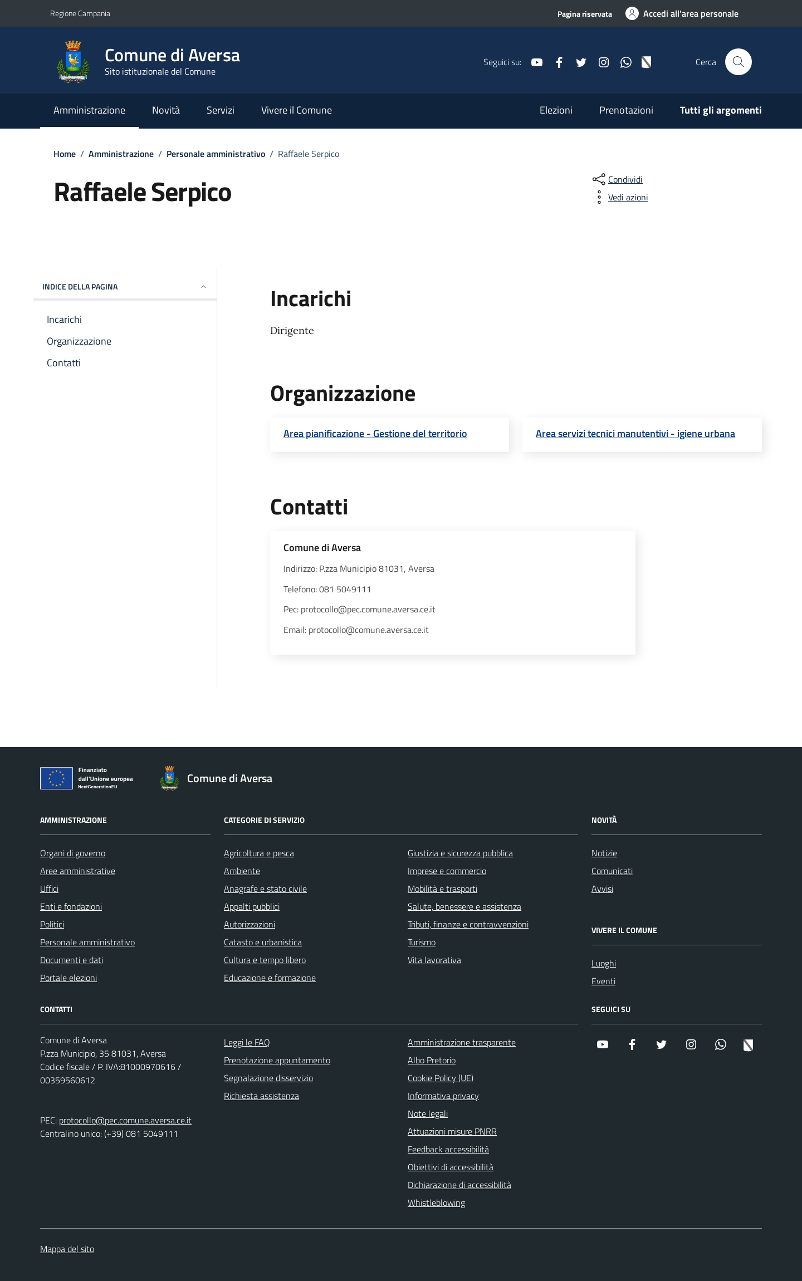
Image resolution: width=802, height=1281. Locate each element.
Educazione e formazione (270, 977)
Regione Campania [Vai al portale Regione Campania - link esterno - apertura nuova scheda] (80, 13)
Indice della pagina (125, 286)
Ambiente (242, 870)
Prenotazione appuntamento (277, 1060)
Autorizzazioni (249, 924)
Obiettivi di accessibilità (450, 1167)
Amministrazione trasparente (462, 1042)
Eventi (603, 981)
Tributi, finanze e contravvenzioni (468, 924)
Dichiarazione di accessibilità (459, 1184)
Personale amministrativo (87, 942)
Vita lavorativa (434, 959)
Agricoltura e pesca (259, 853)
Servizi (220, 109)
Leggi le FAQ (247, 1042)
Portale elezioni (68, 977)
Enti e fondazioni (71, 906)
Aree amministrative (77, 870)
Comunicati (612, 870)
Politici (52, 924)
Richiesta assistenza (261, 1095)
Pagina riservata (585, 13)
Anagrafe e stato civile (265, 888)
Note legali (428, 1113)
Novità (166, 109)
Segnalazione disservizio (268, 1077)
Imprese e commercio (447, 870)
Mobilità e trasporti (442, 888)
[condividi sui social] (616, 179)
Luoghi (603, 963)
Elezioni (556, 109)
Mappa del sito (67, 1248)
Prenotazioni (626, 109)
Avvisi (602, 888)
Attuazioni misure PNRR (452, 1131)
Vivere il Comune (296, 109)
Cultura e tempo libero (265, 959)
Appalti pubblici (252, 906)
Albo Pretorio (432, 1060)
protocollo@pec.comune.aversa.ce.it (125, 1120)
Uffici (49, 888)
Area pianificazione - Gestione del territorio (375, 433)
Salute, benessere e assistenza (464, 906)
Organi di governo (72, 853)
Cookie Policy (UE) (440, 1077)
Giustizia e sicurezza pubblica (460, 853)
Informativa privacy (443, 1095)
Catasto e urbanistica (263, 942)
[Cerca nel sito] (738, 61)
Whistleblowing (436, 1202)
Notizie (604, 853)
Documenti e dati (71, 959)
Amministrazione (89, 109)
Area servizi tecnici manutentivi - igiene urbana (635, 433)
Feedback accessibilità (448, 1149)
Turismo (422, 942)
